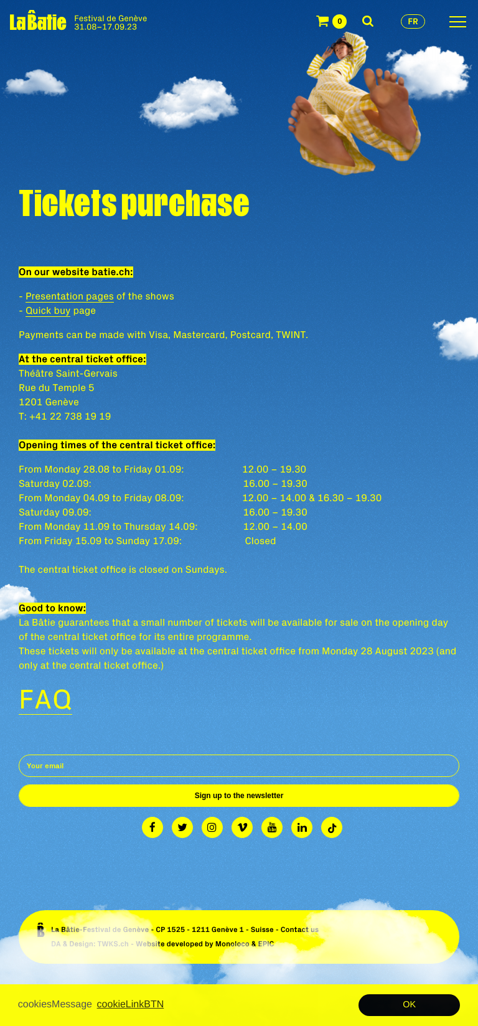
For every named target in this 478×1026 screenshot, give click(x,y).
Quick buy (48, 310)
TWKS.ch (113, 944)
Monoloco (232, 944)
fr (413, 21)
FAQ (45, 698)
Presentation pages (70, 296)
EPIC (266, 944)
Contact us (300, 930)
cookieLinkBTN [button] (130, 1004)
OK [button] (409, 1005)
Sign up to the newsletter (239, 795)
